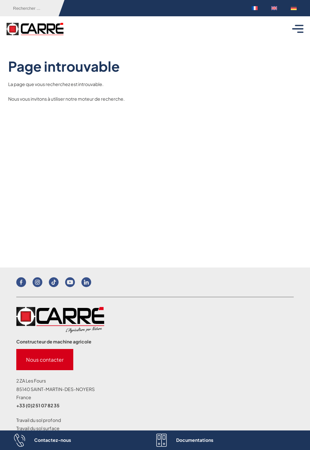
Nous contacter (44, 359)
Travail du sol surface (38, 428)
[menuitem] (254, 8)
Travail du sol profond (38, 420)
